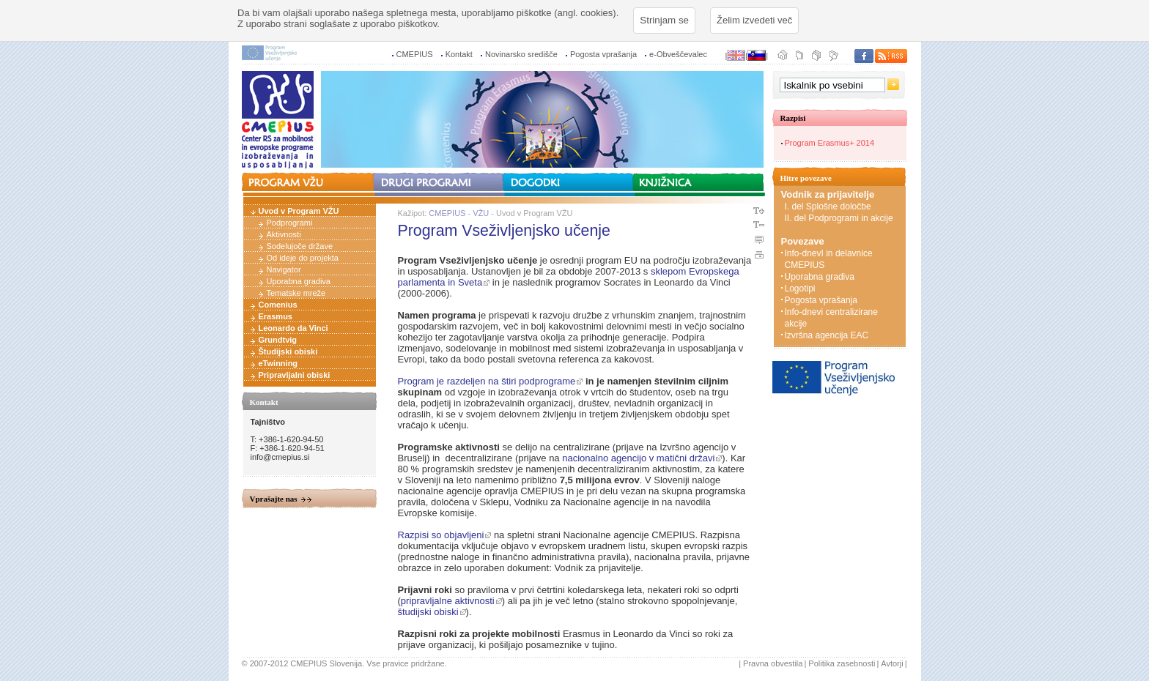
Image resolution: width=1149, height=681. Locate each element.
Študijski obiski (288, 351)
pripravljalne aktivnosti (448, 600)
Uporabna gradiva (298, 281)
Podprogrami (290, 222)
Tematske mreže (296, 293)
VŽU (481, 213)
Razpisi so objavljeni (441, 534)
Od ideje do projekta (303, 257)
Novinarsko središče (521, 54)
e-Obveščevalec (678, 54)
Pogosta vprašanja (603, 54)
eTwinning (278, 363)
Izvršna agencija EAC (827, 335)
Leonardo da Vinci (293, 328)
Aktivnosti (284, 234)
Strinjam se (664, 20)
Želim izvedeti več (754, 20)
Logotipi (800, 288)
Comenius (278, 304)
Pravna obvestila (772, 663)
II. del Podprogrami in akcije (839, 218)
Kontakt (459, 54)
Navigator (284, 269)
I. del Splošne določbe (829, 206)
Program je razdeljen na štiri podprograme (487, 381)
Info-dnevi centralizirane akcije (831, 318)
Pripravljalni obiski (294, 375)
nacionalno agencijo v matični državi (638, 458)
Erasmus (275, 316)
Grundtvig (278, 339)
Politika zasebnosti (841, 663)
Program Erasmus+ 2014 (830, 142)
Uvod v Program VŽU (299, 210)
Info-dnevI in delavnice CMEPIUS (829, 259)
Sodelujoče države (300, 246)
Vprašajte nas (274, 498)
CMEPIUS (414, 54)
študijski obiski (428, 611)
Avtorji (892, 663)
